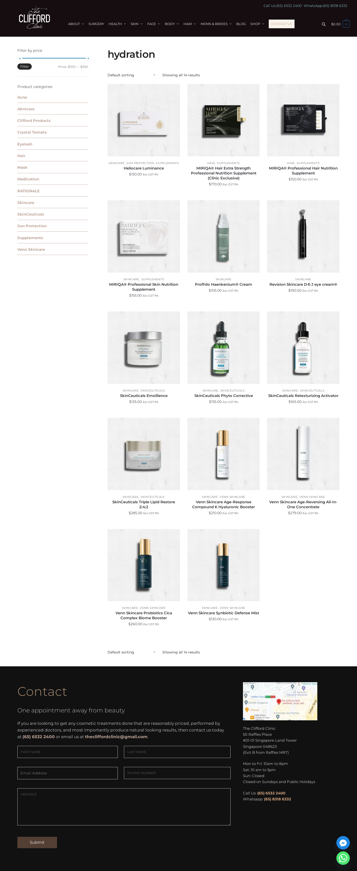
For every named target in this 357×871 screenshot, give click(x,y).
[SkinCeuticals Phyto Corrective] (223, 347)
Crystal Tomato (32, 132)
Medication (28, 179)
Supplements (167, 163)
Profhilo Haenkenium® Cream (223, 284)
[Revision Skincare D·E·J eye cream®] (303, 236)
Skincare (116, 163)
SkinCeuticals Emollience (144, 395)
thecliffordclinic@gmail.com (116, 736)
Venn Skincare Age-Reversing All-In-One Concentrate (303, 504)
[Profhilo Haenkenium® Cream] (223, 236)
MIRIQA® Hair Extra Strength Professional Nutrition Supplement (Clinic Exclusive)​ (223, 173)
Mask (22, 167)
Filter (24, 66)
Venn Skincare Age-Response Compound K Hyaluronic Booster (223, 504)
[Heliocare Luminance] (144, 120)
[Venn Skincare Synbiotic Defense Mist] (223, 565)
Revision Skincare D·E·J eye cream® (303, 284)
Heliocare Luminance (144, 168)
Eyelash (24, 144)
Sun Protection (140, 163)
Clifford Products (34, 120)
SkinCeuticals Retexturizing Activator (303, 395)
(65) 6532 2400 (289, 5)
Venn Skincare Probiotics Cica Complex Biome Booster (144, 615)
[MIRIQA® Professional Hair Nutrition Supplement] (303, 120)
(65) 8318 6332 (335, 5)
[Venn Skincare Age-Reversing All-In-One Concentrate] (303, 454)
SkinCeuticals (153, 390)
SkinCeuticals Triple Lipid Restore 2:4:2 (143, 504)
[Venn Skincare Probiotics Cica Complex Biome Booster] (144, 565)
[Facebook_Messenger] (343, 842)
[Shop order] (133, 75)
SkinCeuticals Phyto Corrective (223, 395)
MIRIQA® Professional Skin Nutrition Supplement (143, 287)
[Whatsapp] (343, 858)
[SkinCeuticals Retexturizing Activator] (303, 347)
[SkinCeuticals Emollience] (144, 347)
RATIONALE (28, 191)
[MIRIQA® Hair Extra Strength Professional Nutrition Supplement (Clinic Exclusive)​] (223, 120)
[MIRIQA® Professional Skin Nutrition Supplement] (144, 236)
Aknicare (25, 109)
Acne (22, 97)
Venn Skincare (232, 497)
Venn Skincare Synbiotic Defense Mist (223, 613)
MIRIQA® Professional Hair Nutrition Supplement (303, 170)
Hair (211, 163)
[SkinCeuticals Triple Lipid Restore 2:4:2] (144, 454)
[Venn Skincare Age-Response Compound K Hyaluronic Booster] (223, 454)
